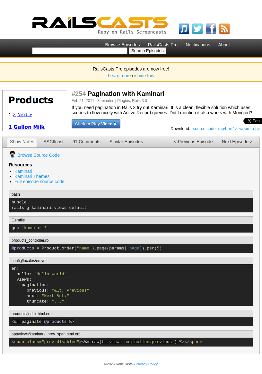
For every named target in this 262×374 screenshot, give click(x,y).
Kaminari (23, 171)
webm (244, 128)
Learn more (119, 75)
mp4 (222, 128)
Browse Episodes (122, 44)
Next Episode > (237, 141)
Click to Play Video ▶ (96, 123)
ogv (256, 128)
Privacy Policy (147, 364)
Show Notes (22, 141)
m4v (233, 128)
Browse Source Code (38, 155)
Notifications (198, 44)
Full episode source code (39, 181)
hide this (145, 75)
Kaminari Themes (31, 176)
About (224, 44)
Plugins (123, 100)
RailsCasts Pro (163, 44)
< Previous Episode (193, 141)
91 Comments (86, 141)
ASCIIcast (53, 141)
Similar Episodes (126, 141)
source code (204, 128)
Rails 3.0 (139, 100)
